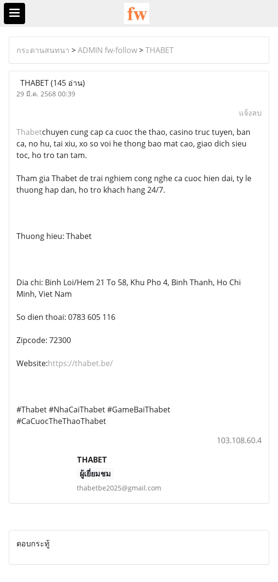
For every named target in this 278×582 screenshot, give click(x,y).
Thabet (29, 132)
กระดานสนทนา (43, 50)
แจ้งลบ (250, 112)
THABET (159, 50)
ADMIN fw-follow (107, 50)
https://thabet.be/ (80, 363)
